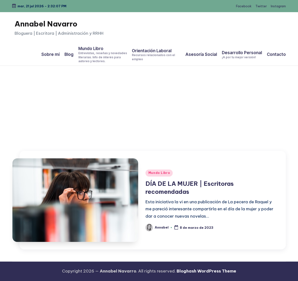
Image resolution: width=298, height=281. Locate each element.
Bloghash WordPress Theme (206, 271)
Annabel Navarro (46, 23)
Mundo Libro (159, 173)
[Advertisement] (149, 102)
